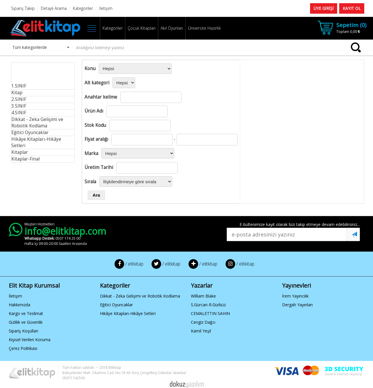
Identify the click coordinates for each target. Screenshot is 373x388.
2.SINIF (18, 99)
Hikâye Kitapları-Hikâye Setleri (128, 313)
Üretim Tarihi (99, 167)
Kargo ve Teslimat (26, 313)
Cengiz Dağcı (203, 322)
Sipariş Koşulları (23, 331)
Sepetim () (351, 25)
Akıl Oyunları (172, 28)
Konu (90, 68)
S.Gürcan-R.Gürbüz (208, 304)
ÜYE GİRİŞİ (324, 8)
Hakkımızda (19, 304)
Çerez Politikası (23, 348)
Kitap (16, 93)
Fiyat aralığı (96, 139)
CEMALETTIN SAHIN (210, 313)
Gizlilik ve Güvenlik (26, 322)
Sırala (90, 182)
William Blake (203, 296)
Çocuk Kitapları (142, 28)
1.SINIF (18, 86)
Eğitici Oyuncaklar (30, 132)
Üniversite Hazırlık (204, 28)
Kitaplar (19, 152)
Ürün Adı (94, 111)
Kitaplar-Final (25, 159)
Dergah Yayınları (297, 304)
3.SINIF (18, 106)
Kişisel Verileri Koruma (29, 339)
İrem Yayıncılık (295, 296)
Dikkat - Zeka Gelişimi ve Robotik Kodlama (37, 122)
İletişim (15, 296)
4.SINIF (18, 113)
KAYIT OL (352, 8)
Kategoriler (113, 28)
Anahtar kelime (101, 97)
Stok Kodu (95, 125)
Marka (91, 153)
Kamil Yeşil (201, 331)
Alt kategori (97, 83)
